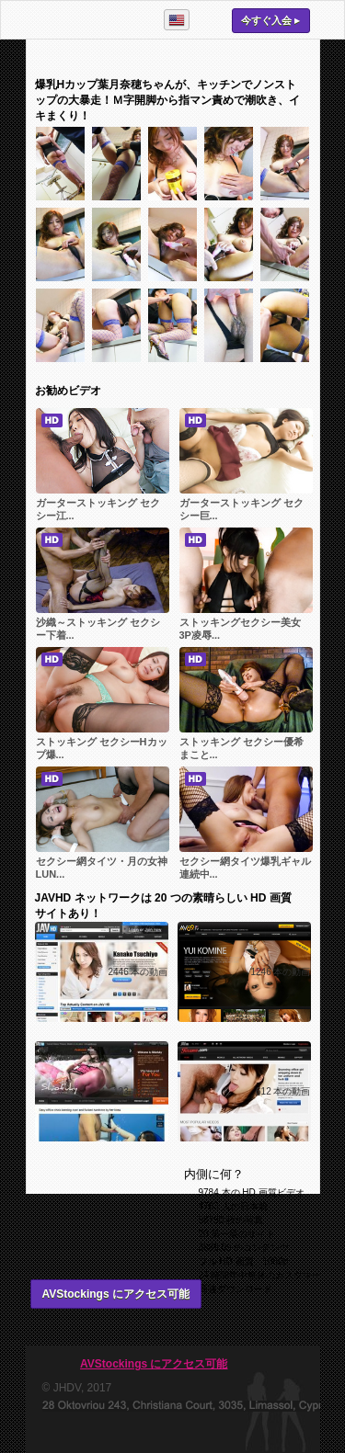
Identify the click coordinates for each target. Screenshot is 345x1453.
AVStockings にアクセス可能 (116, 1294)
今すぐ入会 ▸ (270, 20)
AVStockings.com (86, 20)
